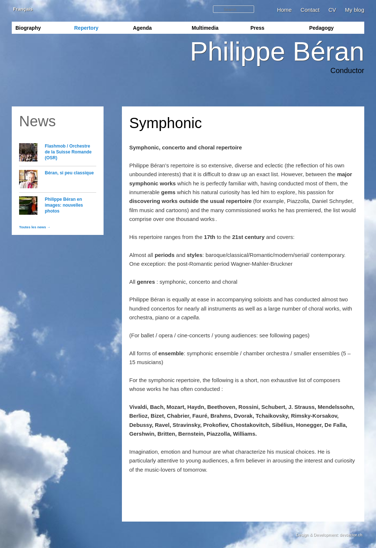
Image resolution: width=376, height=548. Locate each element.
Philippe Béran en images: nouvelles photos (64, 205)
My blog (354, 10)
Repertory (86, 28)
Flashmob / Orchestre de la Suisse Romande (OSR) (68, 152)
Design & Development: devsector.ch (329, 535)
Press (257, 28)
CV (332, 10)
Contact (310, 10)
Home (284, 10)
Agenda (142, 28)
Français (22, 9)
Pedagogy (321, 28)
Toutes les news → (35, 227)
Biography (28, 28)
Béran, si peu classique (69, 172)
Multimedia (205, 28)
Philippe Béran (277, 51)
